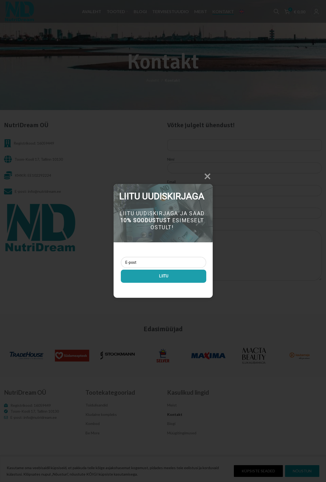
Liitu (163, 275)
